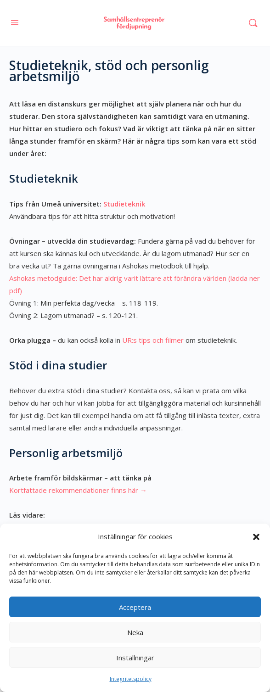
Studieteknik (124, 203)
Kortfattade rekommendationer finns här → (78, 490)
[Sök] (253, 23)
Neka (135, 632)
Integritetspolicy (131, 679)
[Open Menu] (14, 22)
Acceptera (135, 607)
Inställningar (135, 657)
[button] (256, 536)
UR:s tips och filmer (153, 340)
